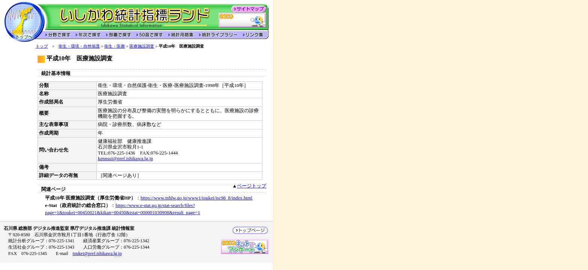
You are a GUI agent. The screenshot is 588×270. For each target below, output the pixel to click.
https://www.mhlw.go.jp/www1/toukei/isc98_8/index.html (196, 198)
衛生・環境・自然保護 (79, 46)
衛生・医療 (114, 46)
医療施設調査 (141, 46)
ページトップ (251, 186)
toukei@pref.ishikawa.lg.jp (97, 253)
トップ (42, 46)
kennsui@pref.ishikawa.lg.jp (125, 158)
